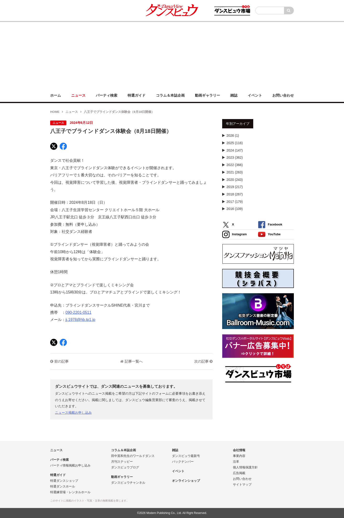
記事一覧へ (131, 361)
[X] (53, 146)
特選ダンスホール (62, 486)
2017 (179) (234, 202)
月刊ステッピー (122, 461)
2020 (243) (234, 180)
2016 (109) (234, 209)
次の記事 (203, 361)
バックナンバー (183, 461)
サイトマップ (242, 484)
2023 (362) (234, 157)
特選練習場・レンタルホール (70, 492)
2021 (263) (234, 172)
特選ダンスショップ (64, 480)
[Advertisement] (172, 55)
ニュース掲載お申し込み (73, 412)
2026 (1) (232, 135)
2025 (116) (234, 143)
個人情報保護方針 (245, 467)
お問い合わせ (242, 478)
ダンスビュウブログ (125, 467)
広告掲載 (239, 473)
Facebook (270, 224)
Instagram (234, 234)
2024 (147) (234, 150)
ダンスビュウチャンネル (128, 482)
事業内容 (239, 455)
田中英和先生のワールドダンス (133, 455)
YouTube (269, 234)
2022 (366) (234, 165)
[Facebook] (63, 146)
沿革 (236, 461)
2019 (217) (234, 187)
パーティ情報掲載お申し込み (70, 465)
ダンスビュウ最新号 (186, 455)
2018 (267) (234, 194)
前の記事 (59, 361)
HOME (54, 112)
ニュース (71, 112)
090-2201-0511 (78, 312)
